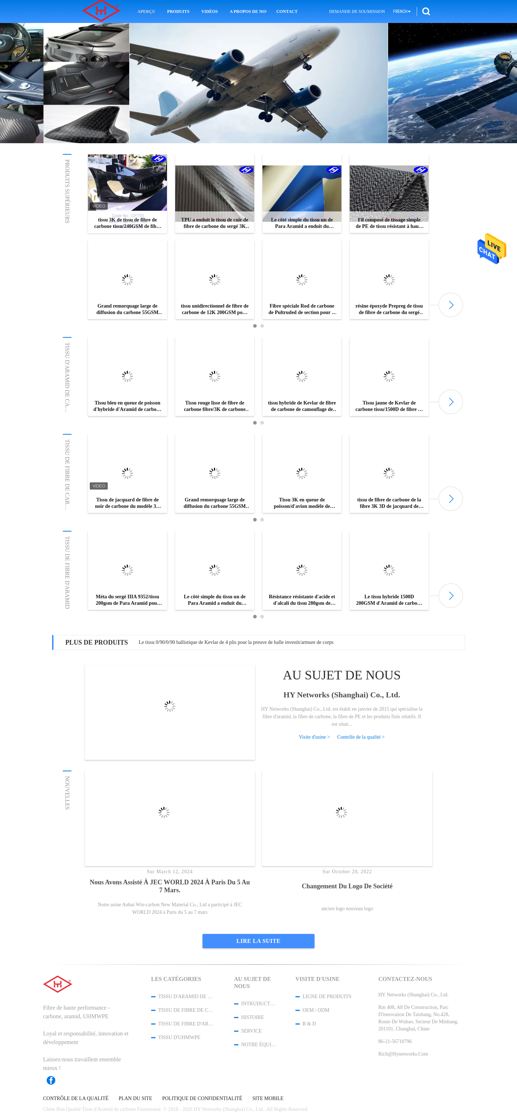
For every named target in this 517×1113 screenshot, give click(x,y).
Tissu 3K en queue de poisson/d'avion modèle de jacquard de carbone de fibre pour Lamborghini (302, 503)
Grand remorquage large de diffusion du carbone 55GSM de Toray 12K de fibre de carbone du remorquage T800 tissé (127, 309)
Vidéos (209, 11)
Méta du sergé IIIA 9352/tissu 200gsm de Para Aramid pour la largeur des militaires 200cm (127, 600)
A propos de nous (248, 11)
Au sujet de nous (342, 675)
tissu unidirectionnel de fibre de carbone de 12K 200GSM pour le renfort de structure (215, 309)
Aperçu (146, 11)
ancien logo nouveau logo (347, 908)
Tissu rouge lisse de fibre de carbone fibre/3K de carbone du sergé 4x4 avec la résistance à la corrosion (214, 406)
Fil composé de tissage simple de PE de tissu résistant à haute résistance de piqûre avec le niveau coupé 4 (389, 223)
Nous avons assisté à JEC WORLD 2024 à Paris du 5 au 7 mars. (170, 886)
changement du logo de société (347, 886)
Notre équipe (258, 1044)
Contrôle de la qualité (75, 1098)
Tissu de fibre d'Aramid (67, 572)
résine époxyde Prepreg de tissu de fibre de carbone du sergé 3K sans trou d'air (389, 309)
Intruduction (258, 1003)
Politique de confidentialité (202, 1098)
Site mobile (268, 1098)
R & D (309, 1024)
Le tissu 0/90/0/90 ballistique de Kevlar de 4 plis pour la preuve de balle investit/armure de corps (236, 642)
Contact (287, 11)
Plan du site (135, 1098)
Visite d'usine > (314, 737)
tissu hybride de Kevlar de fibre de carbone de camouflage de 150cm (302, 406)
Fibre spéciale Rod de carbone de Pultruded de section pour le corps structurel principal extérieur (302, 309)
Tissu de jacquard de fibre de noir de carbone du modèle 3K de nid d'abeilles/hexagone (127, 503)
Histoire (252, 1017)
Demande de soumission (357, 11)
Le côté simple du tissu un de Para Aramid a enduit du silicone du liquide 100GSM (302, 223)
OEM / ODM (316, 1010)
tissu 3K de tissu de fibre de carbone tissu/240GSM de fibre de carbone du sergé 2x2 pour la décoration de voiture (127, 223)
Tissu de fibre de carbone (67, 479)
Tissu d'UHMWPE (179, 1037)
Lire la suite (259, 941)
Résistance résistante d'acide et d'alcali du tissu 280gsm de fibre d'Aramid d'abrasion (302, 600)
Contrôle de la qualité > (361, 737)
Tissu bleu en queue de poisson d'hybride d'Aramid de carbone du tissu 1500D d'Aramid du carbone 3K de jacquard (127, 406)
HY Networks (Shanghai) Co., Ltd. (342, 694)
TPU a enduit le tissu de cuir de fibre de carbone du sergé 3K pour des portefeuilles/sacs (214, 223)
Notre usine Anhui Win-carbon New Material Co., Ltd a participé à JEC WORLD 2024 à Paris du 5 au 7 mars (170, 908)
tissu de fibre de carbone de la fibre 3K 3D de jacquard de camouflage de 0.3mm (389, 503)
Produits (178, 11)
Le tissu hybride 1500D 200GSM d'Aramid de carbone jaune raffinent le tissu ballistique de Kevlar (389, 600)
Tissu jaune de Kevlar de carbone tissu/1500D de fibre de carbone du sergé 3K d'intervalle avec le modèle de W (389, 406)
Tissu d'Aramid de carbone (67, 384)
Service (251, 1031)
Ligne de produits (327, 996)
